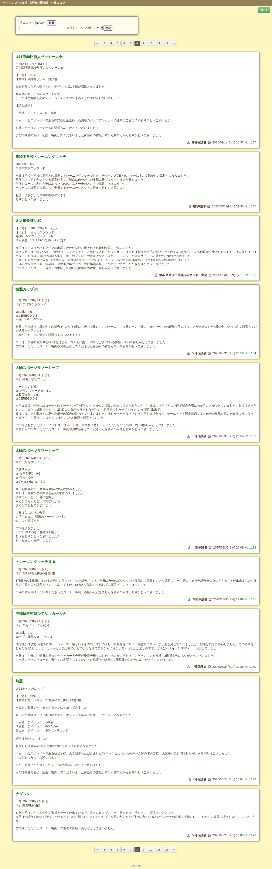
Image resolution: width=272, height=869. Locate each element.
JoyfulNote (136, 866)
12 (166, 43)
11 (158, 43)
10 (150, 43)
